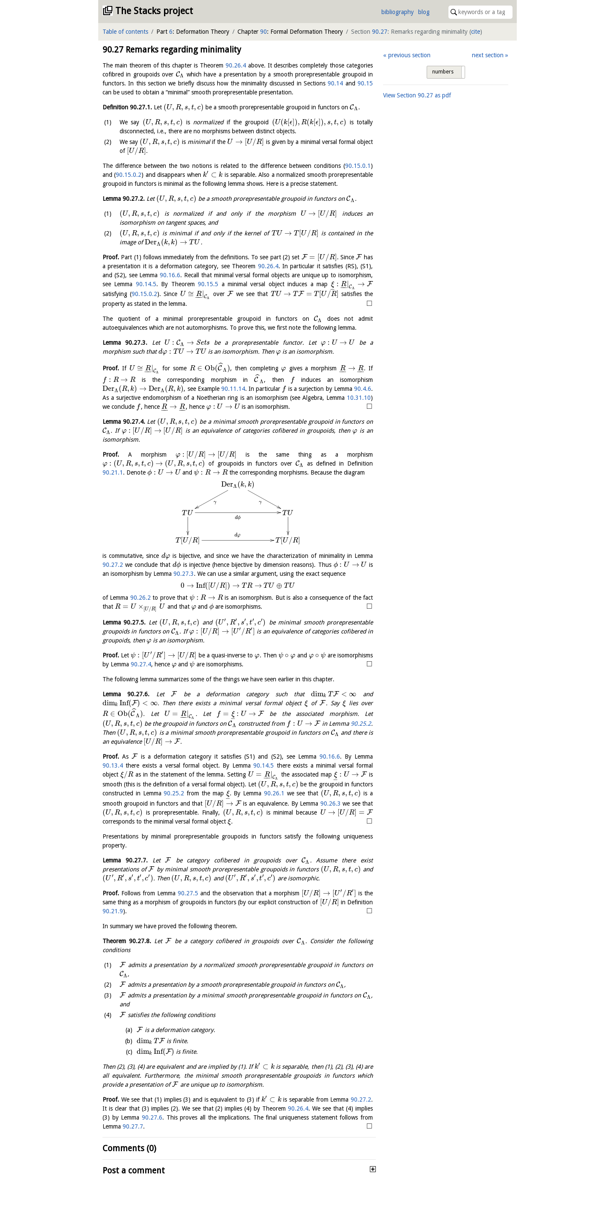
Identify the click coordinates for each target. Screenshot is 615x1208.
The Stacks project (154, 11)
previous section (409, 55)
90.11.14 (233, 388)
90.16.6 (170, 275)
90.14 (335, 83)
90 (263, 31)
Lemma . (123, 198)
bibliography (397, 12)
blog (424, 12)
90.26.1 (274, 793)
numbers (443, 72)
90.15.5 (208, 284)
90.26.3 (330, 803)
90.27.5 (188, 893)
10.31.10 (359, 397)
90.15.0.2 (128, 174)
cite (475, 31)
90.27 (379, 31)
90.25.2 (361, 723)
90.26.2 (140, 597)
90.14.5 (146, 284)
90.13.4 (112, 765)
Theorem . (126, 941)
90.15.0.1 (358, 165)
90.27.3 (183, 573)
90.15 (365, 83)
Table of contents (125, 31)
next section (488, 55)
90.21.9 (112, 911)
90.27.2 (112, 564)
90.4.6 (362, 388)
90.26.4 (236, 65)
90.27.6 (152, 1117)
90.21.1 (112, 472)
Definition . (127, 107)
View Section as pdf (417, 95)
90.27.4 (141, 664)
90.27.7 (133, 1126)
